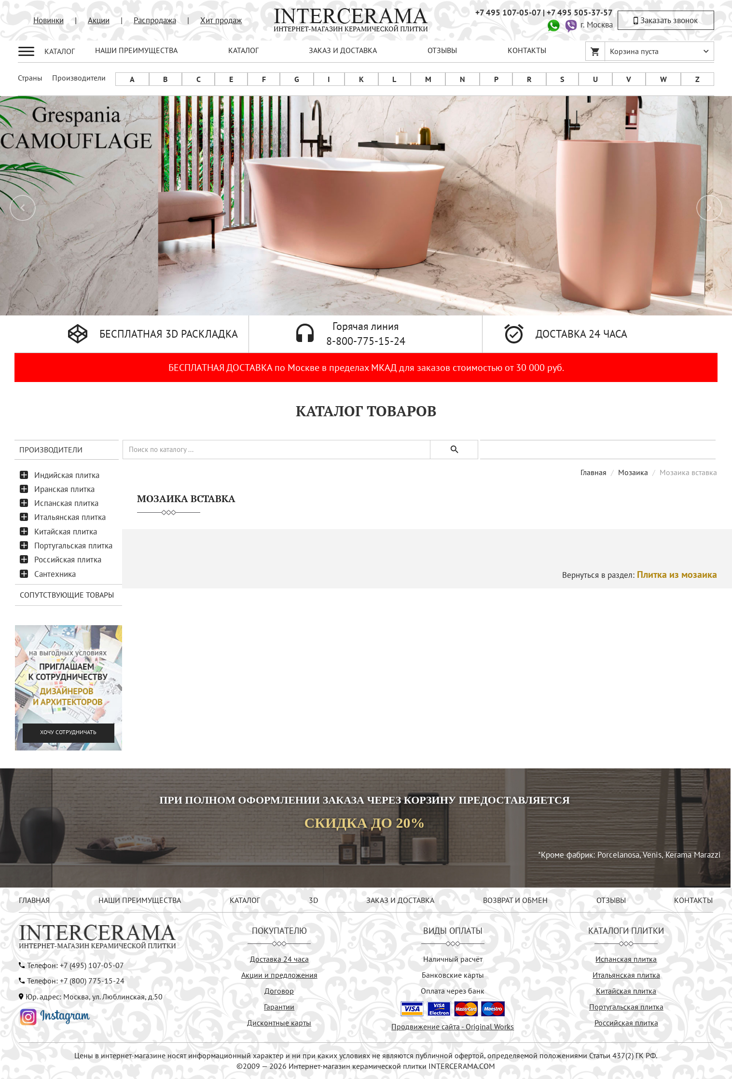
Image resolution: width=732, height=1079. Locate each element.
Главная (593, 472)
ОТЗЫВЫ (442, 50)
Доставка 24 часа (279, 959)
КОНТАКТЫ (527, 50)
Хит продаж (221, 20)
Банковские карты (453, 975)
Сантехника (55, 574)
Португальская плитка (73, 545)
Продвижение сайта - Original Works (452, 1026)
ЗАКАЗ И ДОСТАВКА (343, 50)
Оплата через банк (452, 991)
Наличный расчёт (453, 959)
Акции (99, 20)
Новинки (48, 20)
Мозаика (633, 472)
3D (313, 900)
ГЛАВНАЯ (34, 900)
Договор (279, 991)
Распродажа (155, 20)
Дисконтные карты (279, 1022)
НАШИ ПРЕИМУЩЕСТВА (136, 50)
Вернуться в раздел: (639, 575)
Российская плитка (67, 559)
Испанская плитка (66, 503)
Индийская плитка (66, 475)
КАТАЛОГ (243, 50)
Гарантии (279, 1006)
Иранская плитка (64, 489)
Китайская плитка (65, 531)
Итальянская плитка (70, 517)
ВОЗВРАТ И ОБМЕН (515, 900)
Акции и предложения (279, 975)
